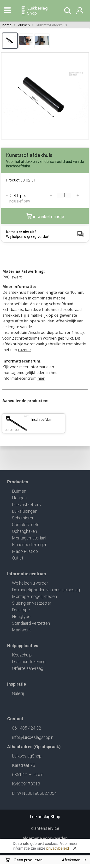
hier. (41, 378)
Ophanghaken (24, 531)
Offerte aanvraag (27, 668)
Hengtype (21, 616)
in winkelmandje (45, 216)
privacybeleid (57, 848)
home (7, 25)
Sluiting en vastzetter (31, 603)
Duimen (19, 491)
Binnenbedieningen (29, 544)
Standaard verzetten (31, 623)
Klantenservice (45, 828)
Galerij (18, 693)
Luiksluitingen (24, 511)
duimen (24, 25)
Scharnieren (23, 517)
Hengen (19, 497)
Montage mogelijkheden (34, 596)
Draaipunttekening (29, 661)
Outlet (17, 557)
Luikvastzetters (26, 504)
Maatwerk (21, 629)
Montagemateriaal (29, 537)
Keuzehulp (22, 654)
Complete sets (25, 524)
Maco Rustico (25, 551)
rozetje (24, 349)
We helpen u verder (30, 583)
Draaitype (21, 609)
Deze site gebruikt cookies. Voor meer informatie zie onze (46, 846)
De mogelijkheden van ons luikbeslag (46, 589)
